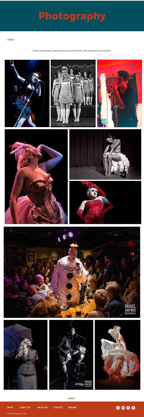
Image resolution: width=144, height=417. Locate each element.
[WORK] (10, 407)
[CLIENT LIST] (24, 407)
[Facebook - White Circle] (128, 408)
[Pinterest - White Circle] (133, 408)
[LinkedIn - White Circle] (118, 408)
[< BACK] (10, 40)
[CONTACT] (58, 407)
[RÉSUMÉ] (72, 407)
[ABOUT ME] (42, 407)
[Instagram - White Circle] (123, 408)
